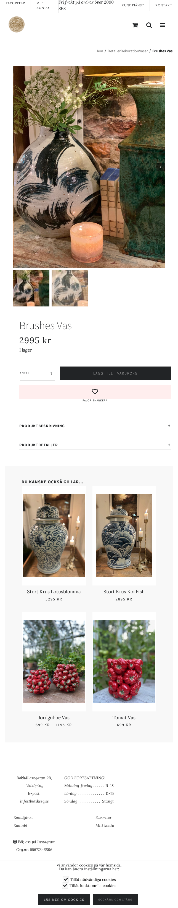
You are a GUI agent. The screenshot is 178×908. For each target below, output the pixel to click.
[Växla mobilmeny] (163, 25)
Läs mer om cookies (66, 899)
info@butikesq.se (34, 801)
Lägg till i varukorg (115, 372)
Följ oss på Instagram (36, 841)
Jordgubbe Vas (54, 717)
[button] (95, 393)
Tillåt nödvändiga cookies (93, 879)
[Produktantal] (42, 373)
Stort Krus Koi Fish (124, 591)
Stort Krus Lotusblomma (54, 591)
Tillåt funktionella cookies (93, 885)
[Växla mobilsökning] (149, 25)
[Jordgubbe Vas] (54, 623)
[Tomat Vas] (124, 623)
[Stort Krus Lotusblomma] (54, 497)
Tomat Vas (124, 717)
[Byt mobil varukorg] (135, 25)
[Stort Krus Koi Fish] (124, 497)
